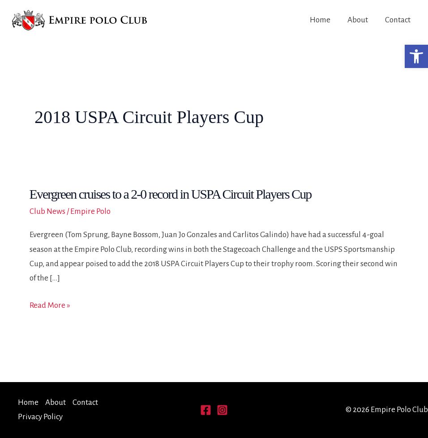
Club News (47, 211)
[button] (416, 56)
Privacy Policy (40, 416)
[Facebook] (205, 410)
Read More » (50, 305)
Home (320, 20)
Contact (398, 20)
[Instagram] (222, 410)
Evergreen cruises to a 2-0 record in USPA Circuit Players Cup (171, 194)
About (357, 20)
